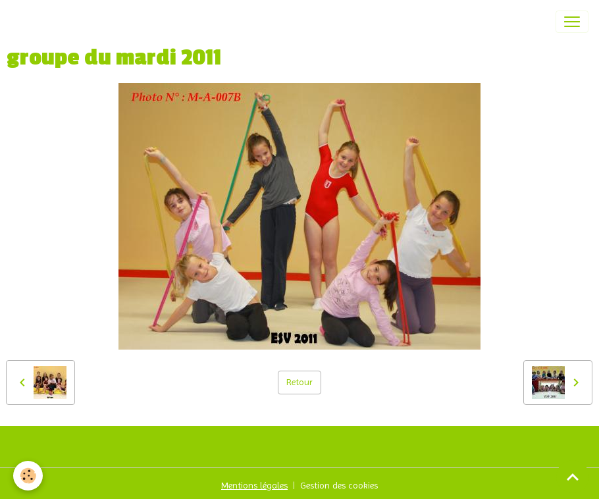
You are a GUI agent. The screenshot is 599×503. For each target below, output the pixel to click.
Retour (299, 382)
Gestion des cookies (339, 485)
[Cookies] (28, 475)
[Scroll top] (572, 476)
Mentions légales (254, 485)
